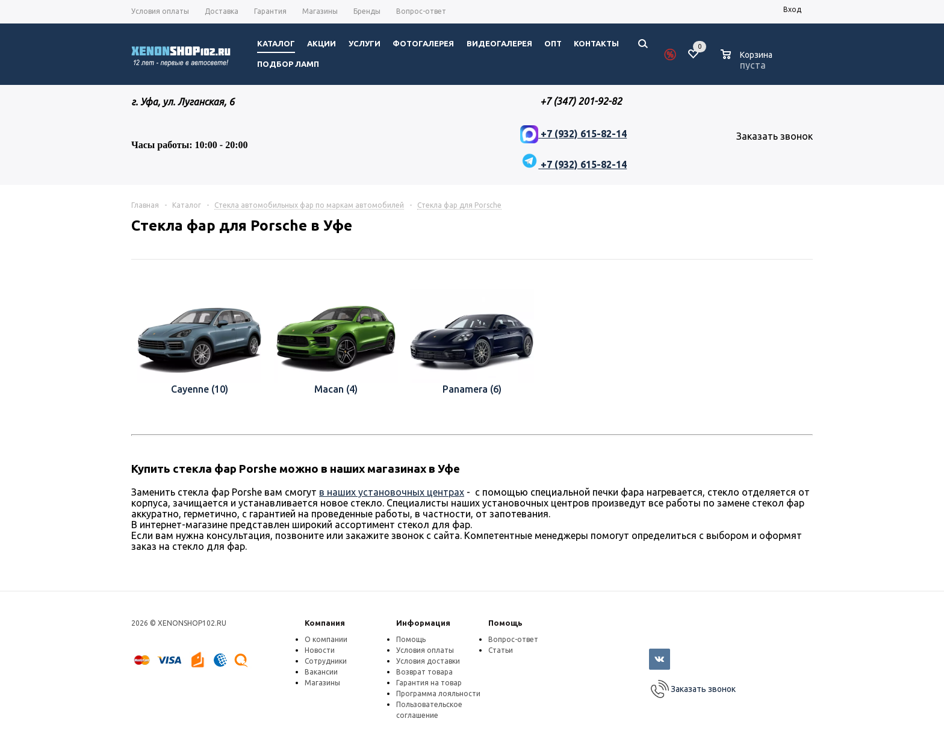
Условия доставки (428, 661)
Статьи (500, 650)
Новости (320, 650)
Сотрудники (326, 661)
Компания (325, 623)
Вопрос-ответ (513, 639)
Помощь (505, 623)
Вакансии (321, 672)
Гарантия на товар (429, 683)
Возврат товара (424, 672)
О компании (326, 639)
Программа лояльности (438, 693)
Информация (423, 623)
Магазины (322, 683)
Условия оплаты (425, 650)
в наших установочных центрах (391, 492)
